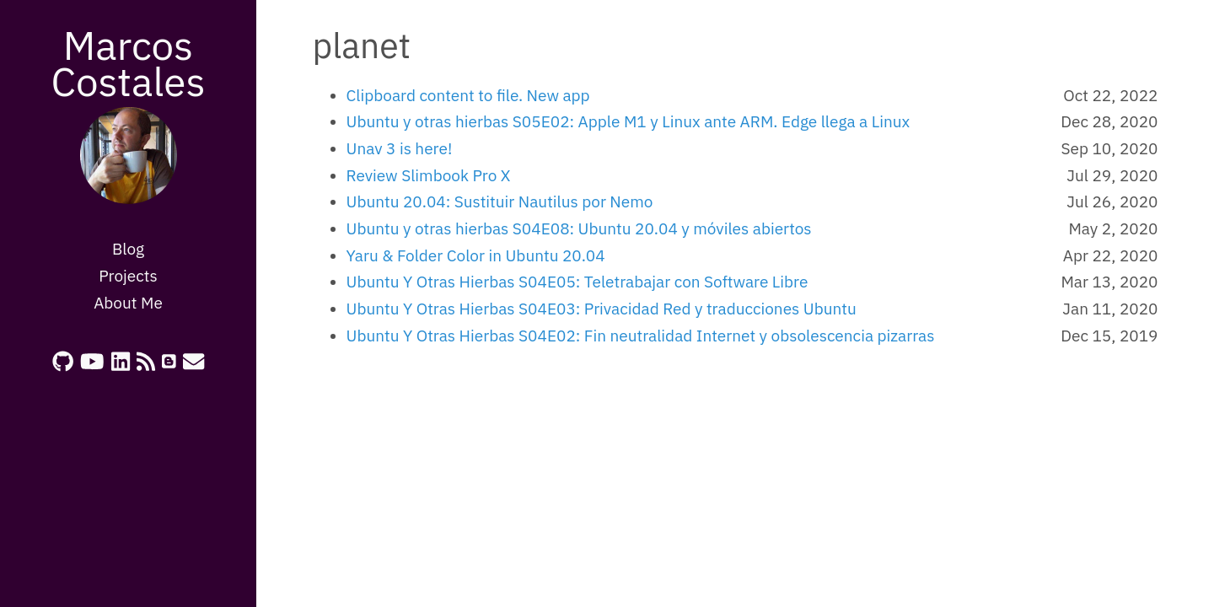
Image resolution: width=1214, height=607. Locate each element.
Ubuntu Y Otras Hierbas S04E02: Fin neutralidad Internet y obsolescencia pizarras (640, 335)
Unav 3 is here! (399, 148)
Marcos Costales (128, 63)
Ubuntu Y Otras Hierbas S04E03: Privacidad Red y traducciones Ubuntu (601, 308)
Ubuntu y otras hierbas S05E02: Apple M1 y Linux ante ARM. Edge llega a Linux (628, 121)
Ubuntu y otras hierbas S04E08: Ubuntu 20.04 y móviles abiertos (579, 228)
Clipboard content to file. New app (468, 95)
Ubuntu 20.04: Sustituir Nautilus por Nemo (499, 201)
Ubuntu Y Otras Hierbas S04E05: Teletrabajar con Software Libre (577, 281)
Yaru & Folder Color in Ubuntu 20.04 (475, 255)
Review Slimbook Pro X (428, 175)
